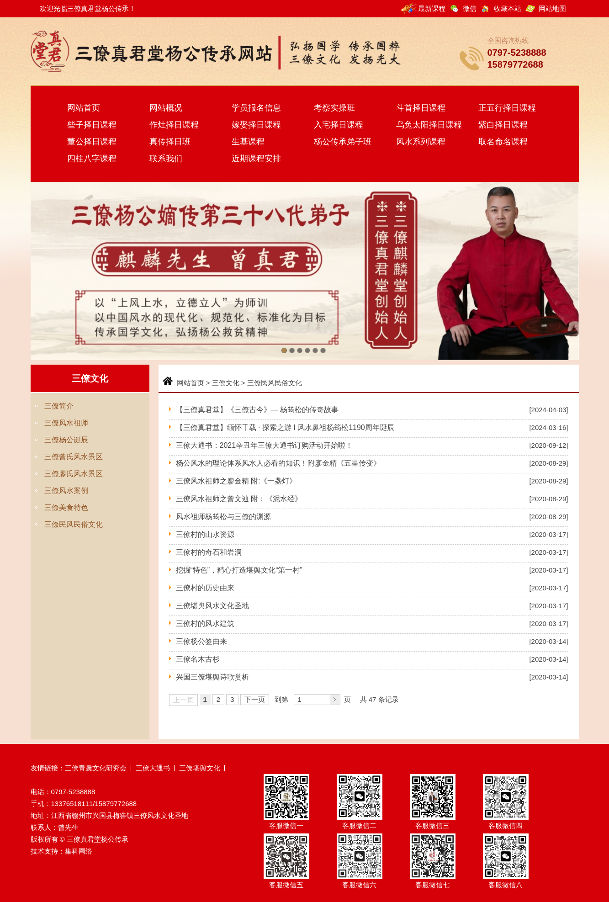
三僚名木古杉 (199, 659)
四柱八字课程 (92, 158)
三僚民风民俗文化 (73, 524)
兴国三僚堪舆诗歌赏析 (212, 677)
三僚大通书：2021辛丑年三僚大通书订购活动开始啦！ (264, 445)
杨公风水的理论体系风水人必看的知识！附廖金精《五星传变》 (278, 463)
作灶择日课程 (174, 124)
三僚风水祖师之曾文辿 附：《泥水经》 (239, 499)
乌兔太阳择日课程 (429, 124)
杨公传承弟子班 (342, 141)
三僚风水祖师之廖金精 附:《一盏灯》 (236, 481)
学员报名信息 (256, 107)
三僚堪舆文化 (199, 768)
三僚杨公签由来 (201, 641)
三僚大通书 (153, 768)
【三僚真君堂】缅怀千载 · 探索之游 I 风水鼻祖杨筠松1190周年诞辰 (285, 427)
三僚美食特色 (66, 507)
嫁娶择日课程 (256, 124)
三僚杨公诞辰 (66, 440)
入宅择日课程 (338, 124)
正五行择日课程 (507, 107)
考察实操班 (334, 107)
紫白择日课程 (503, 124)
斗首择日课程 (420, 107)
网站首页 (83, 107)
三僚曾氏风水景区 (73, 457)
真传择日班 (170, 141)
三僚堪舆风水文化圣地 (212, 606)
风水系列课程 (420, 141)
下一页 (254, 699)
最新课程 (431, 8)
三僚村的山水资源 (205, 534)
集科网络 (78, 851)
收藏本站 (507, 8)
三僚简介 (59, 406)
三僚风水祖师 (66, 423)
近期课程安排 (256, 158)
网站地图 (552, 8)
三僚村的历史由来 (205, 588)
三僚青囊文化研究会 (96, 768)
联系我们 (165, 158)
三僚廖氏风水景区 (73, 474)
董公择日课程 (92, 141)
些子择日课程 (92, 124)
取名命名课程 (503, 141)
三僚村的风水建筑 (205, 623)
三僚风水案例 (66, 490)
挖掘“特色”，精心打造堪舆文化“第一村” (239, 570)
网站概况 (165, 107)
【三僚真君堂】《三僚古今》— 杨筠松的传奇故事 (257, 410)
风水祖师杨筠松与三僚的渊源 (223, 516)
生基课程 (248, 141)
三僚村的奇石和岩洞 (209, 552)
